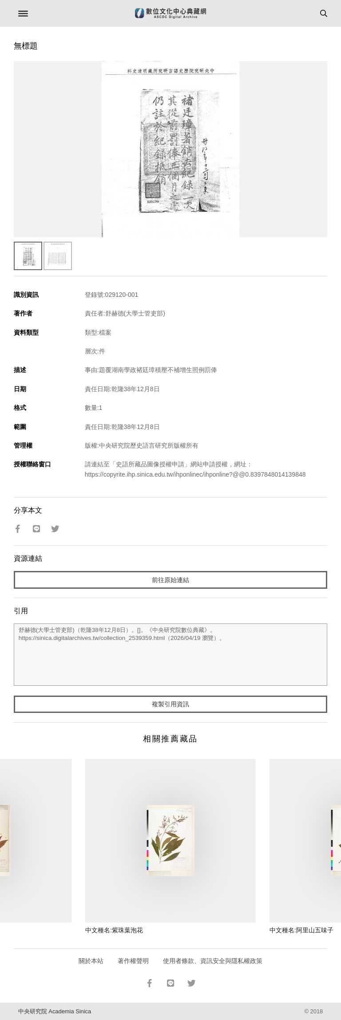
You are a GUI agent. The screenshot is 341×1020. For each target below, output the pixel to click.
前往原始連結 (170, 579)
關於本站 (91, 960)
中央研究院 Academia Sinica (54, 1011)
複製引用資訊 (170, 704)
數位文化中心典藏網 (170, 13)
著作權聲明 (133, 960)
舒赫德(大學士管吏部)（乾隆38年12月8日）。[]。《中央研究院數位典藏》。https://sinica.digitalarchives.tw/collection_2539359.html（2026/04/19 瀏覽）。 (171, 654)
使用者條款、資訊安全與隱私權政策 (212, 960)
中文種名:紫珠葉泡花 (114, 930)
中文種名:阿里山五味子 (301, 930)
